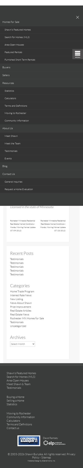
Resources (8, 83)
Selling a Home (15, 400)
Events (8, 158)
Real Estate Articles (20, 310)
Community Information (17, 120)
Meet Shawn (11, 136)
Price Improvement (20, 306)
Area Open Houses (14, 44)
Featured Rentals (13, 52)
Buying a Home (15, 397)
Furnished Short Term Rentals (20, 59)
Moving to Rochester (15, 113)
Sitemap (46, 457)
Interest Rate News (20, 295)
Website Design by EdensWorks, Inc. (41, 461)
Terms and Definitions (16, 105)
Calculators (10, 98)
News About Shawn (21, 303)
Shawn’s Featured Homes (18, 29)
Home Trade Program (22, 291)
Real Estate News (19, 314)
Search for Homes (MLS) (17, 37)
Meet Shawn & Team (18, 384)
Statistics (9, 90)
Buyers (6, 67)
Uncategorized (18, 326)
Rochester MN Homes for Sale (27, 318)
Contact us (13, 428)
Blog (4, 166)
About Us (7, 128)
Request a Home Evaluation (19, 189)
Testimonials (11, 151)
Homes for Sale (10, 21)
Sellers (6, 75)
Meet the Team (12, 143)
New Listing (16, 299)
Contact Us (8, 174)
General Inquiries (13, 181)
